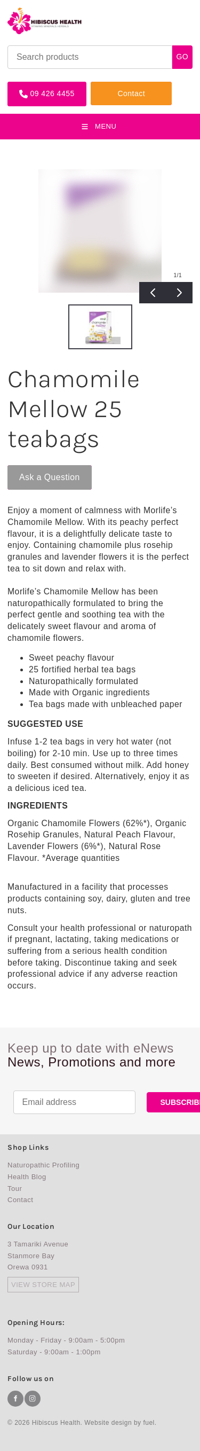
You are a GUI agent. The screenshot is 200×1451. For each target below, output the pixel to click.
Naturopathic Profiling (43, 1165)
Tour (14, 1189)
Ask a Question (37, 469)
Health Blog (26, 1177)
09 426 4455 (29, 86)
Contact (104, 86)
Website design (108, 1422)
